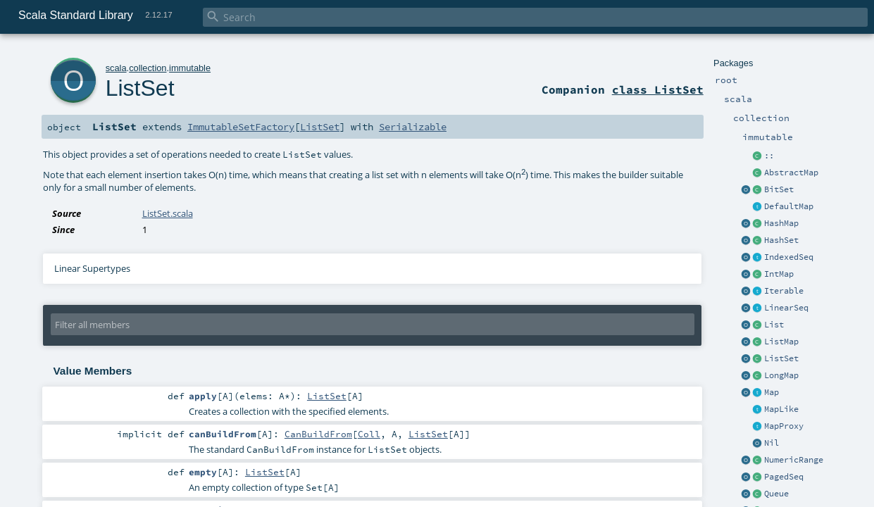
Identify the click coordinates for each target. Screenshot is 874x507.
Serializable (413, 126)
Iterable (784, 291)
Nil (771, 443)
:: (769, 156)
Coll (369, 433)
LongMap (781, 375)
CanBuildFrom (318, 433)
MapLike (781, 409)
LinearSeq (786, 308)
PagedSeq (784, 477)
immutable (190, 68)
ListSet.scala (167, 213)
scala (116, 68)
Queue (776, 494)
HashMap (781, 223)
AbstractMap (791, 172)
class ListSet (658, 89)
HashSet (781, 240)
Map (771, 392)
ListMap (781, 341)
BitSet (779, 189)
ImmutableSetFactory (240, 126)
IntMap (779, 274)
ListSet (781, 358)
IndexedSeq (788, 257)
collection (147, 68)
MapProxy (784, 426)
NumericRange (793, 460)
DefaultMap (788, 206)
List (774, 325)
